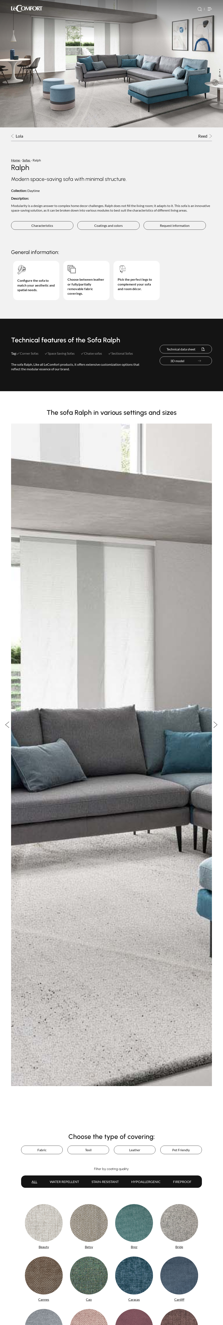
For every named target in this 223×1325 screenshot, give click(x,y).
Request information (175, 225)
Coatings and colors (108, 225)
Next (216, 725)
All (34, 1182)
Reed (205, 136)
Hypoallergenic (146, 1182)
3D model (185, 361)
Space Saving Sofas (60, 353)
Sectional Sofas (120, 353)
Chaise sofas (91, 353)
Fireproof (182, 1182)
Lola (17, 136)
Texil (88, 1150)
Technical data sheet (186, 349)
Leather (134, 1150)
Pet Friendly (181, 1150)
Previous (7, 725)
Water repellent (64, 1182)
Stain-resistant (105, 1182)
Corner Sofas (27, 353)
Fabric (41, 1150)
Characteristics (42, 225)
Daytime (33, 191)
